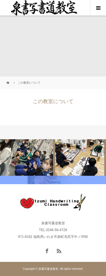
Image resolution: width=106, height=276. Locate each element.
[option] (26, 157)
